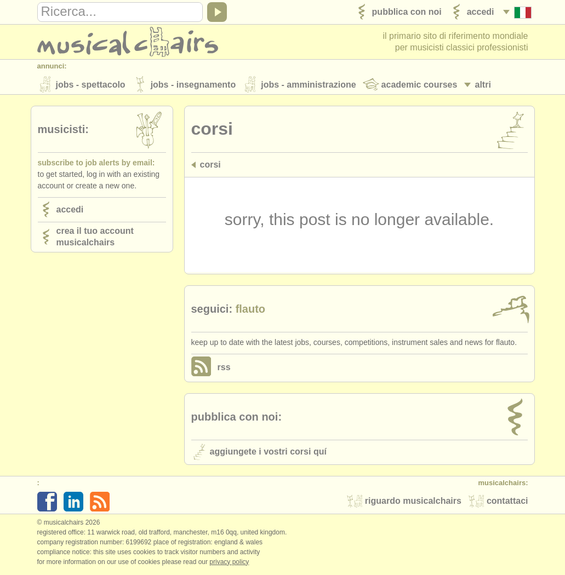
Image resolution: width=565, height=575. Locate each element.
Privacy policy (229, 563)
